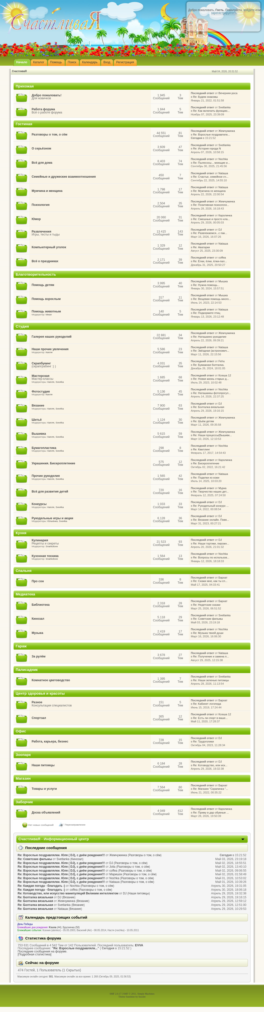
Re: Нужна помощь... (206, 285)
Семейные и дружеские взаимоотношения (64, 176)
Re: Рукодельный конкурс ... (210, 505)
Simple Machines (146, 993)
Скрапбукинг (41, 363)
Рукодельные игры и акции (52, 518)
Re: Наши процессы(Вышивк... (212, 435)
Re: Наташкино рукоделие (209, 336)
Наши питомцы (43, 765)
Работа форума (43, 109)
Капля (49, 352)
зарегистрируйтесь (224, 13)
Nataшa (223, 173)
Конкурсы (39, 504)
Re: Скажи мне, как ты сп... (210, 581)
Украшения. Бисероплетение (53, 463)
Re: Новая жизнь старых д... (211, 378)
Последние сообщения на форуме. (42, 951)
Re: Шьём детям (203, 421)
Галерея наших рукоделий (52, 336)
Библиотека (40, 604)
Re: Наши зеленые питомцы (211, 680)
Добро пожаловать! (46, 95)
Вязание (38, 405)
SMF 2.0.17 (115, 993)
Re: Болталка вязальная (208, 407)
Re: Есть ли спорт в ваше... (210, 717)
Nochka (223, 159)
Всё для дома (42, 162)
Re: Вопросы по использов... (211, 557)
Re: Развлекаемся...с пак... (210, 233)
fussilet (142, 996)
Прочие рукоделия (46, 476)
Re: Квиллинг (201, 449)
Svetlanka (224, 107)
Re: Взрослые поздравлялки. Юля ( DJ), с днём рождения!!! (61, 855)
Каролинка (225, 215)
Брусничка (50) (71, 927)
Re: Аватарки (201, 247)
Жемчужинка (226, 130)
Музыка (37, 633)
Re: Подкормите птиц (206, 312)
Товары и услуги (44, 788)
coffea (222, 257)
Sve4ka (60, 382)
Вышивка (39, 433)
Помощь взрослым (46, 299)
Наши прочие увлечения (50, 349)
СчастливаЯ (19, 71)
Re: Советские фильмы (208, 618)
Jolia (112, 866)
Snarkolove (52, 546)
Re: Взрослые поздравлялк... (211, 134)
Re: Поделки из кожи (206, 477)
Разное (37, 702)
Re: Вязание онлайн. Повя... (211, 519)
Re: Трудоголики (203, 741)
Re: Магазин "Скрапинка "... (210, 788)
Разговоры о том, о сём (49, 134)
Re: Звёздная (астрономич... (211, 350)
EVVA (139, 945)
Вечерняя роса (227, 93)
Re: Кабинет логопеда (207, 703)
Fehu (221, 361)
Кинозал (38, 618)
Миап (49, 314)
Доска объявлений (46, 812)
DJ (220, 229)
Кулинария (40, 540)
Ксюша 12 (224, 375)
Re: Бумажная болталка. (208, 364)
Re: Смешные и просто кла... (211, 219)
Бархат (222, 577)
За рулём (39, 656)
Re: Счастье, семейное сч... (210, 176)
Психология (40, 205)
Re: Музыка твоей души (208, 632)
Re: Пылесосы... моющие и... (211, 162)
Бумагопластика (44, 448)
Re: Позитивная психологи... (211, 204)
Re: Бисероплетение (206, 463)
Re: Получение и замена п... (211, 656)
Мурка (222, 488)
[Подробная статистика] (34, 954)
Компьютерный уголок (49, 247)
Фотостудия (41, 391)
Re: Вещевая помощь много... (212, 298)
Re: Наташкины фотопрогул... (212, 393)
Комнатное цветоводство (51, 680)
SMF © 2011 (129, 993)
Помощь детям (43, 285)
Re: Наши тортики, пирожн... (211, 543)
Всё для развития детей (50, 491)
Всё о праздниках (45, 261)
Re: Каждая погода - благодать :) (41, 886)
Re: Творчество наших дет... (210, 491)
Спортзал (39, 718)
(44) (55, 927)
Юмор (36, 219)
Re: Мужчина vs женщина (209, 190)
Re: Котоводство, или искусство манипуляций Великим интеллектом (68, 893)
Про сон (38, 581)
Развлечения (41, 231)
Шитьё (37, 419)
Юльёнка (52, 521)
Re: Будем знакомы (205, 96)
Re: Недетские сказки (206, 604)
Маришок (115, 874)
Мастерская (40, 376)
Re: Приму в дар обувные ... (211, 812)
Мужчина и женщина (47, 191)
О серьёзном (41, 148)
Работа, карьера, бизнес (50, 741)
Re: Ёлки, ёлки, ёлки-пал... (210, 261)
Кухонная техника (45, 556)
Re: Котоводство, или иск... (210, 765)
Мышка (223, 281)
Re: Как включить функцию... (211, 110)
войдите (248, 10)
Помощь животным (46, 311)
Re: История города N (207, 148)
